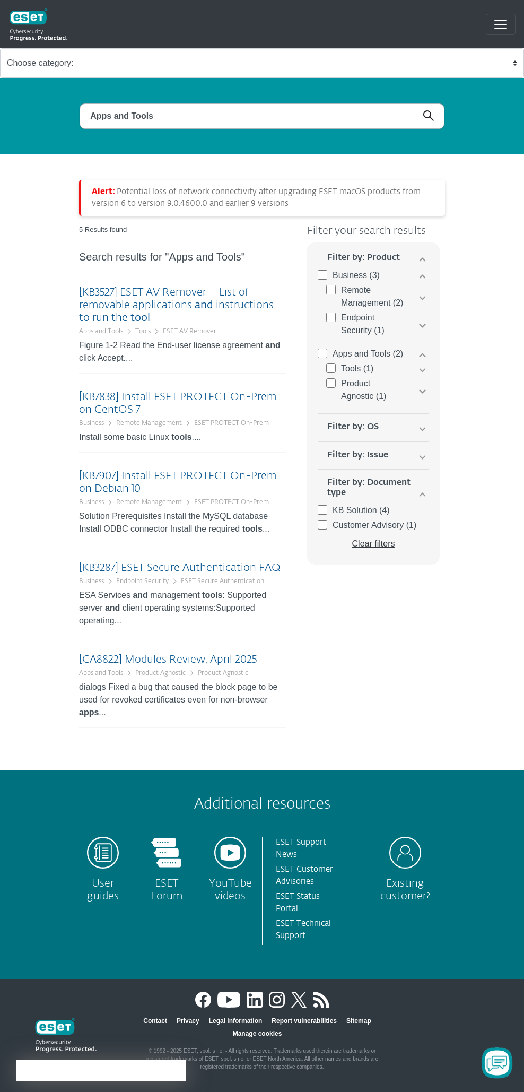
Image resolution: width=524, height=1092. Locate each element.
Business (91, 423)
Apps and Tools (101, 331)
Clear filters (373, 543)
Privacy (188, 1021)
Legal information (236, 1021)
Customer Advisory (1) (374, 525)
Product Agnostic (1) (363, 390)
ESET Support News (301, 848)
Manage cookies (257, 1033)
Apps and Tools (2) (368, 353)
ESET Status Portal (298, 902)
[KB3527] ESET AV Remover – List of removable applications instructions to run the (176, 305)
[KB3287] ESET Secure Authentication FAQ (180, 567)
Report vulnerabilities (304, 1021)
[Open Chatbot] (497, 1063)
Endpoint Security (142, 581)
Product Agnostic (160, 673)
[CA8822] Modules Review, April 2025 (168, 659)
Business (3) (356, 275)
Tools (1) (357, 368)
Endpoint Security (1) (363, 324)
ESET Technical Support (303, 930)
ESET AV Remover (189, 331)
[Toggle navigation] (501, 24)
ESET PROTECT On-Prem (231, 423)
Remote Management (149, 423)
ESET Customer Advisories (304, 875)
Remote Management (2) (372, 296)
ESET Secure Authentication (222, 581)
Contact (155, 1021)
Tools (143, 331)
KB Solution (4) (361, 510)
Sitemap (358, 1021)
